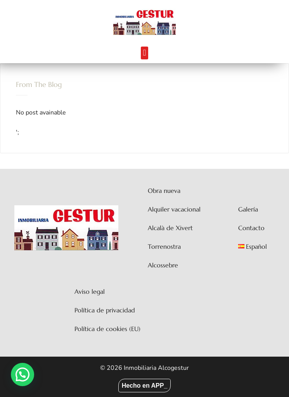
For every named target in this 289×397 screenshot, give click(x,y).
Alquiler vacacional (174, 209)
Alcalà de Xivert (170, 228)
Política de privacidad (104, 310)
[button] (144, 53)
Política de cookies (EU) (107, 329)
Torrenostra (164, 246)
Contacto (251, 228)
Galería (248, 209)
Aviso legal (89, 291)
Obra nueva (164, 190)
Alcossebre (163, 265)
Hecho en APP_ (145, 385)
